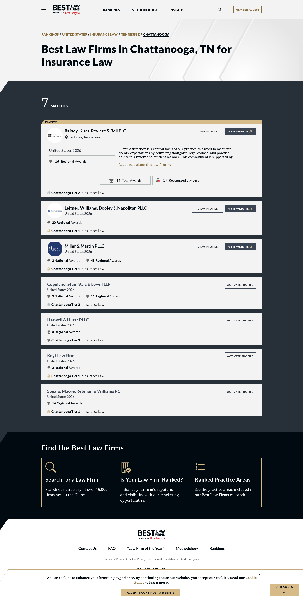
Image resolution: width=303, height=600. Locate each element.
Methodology (187, 548)
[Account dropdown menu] (247, 9)
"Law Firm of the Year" (145, 548)
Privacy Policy (114, 559)
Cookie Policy (135, 559)
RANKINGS (50, 34)
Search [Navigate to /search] (77, 482)
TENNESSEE (130, 34)
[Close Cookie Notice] (257, 575)
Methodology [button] (145, 10)
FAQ (112, 548)
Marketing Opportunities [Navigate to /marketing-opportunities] (151, 482)
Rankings (217, 548)
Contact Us (87, 548)
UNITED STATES (74, 34)
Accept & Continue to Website (150, 592)
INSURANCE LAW (104, 34)
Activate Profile (240, 284)
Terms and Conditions (162, 559)
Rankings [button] (111, 10)
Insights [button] (176, 10)
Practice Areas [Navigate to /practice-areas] (226, 482)
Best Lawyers (189, 559)
